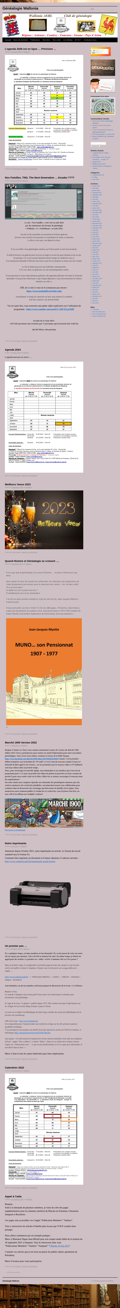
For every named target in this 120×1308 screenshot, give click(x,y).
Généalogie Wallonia (20, 8)
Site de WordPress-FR (99, 316)
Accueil (8, 40)
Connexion (96, 309)
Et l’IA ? (78, 40)
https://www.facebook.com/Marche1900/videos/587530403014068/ (31, 759)
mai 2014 (95, 301)
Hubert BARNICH (98, 136)
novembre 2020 (97, 212)
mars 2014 (96, 303)
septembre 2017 (97, 263)
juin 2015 (95, 290)
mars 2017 (96, 274)
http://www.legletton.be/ (28, 1021)
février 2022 (96, 201)
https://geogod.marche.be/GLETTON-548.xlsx (32, 1033)
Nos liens (46, 40)
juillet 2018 (96, 250)
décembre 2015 (97, 285)
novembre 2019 (97, 226)
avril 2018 (96, 254)
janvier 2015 (96, 294)
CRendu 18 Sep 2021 (59, 1246)
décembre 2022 (97, 192)
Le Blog (95, 177)
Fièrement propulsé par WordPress (103, 1281)
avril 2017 (96, 272)
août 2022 (95, 197)
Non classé (16, 169)
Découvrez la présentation (15, 830)
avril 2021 (96, 206)
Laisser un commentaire (29, 169)
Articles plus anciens (12, 1272)
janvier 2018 (96, 259)
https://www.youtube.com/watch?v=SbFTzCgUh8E (50, 309)
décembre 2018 (97, 243)
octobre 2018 (96, 245)
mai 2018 (95, 252)
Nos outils (57, 40)
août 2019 (95, 230)
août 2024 (95, 188)
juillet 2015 (96, 287)
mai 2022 (95, 199)
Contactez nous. (90, 40)
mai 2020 (95, 214)
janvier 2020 (96, 221)
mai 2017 (95, 270)
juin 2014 (95, 298)
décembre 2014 (97, 296)
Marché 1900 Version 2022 (21, 742)
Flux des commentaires (99, 314)
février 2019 (96, 239)
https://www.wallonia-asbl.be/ (16, 977)
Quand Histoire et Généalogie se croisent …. (32, 561)
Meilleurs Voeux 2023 (18, 484)
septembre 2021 (97, 203)
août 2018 (95, 248)
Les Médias (68, 40)
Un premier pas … (16, 945)
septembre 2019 (97, 228)
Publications (35, 40)
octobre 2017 (96, 261)
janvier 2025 (96, 186)
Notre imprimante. (16, 843)
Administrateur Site (98, 175)
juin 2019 (95, 232)
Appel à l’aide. (13, 1196)
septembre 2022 (97, 195)
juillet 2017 (96, 267)
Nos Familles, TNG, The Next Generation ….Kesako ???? (39, 177)
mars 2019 (96, 237)
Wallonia (27, 52)
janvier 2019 (96, 241)
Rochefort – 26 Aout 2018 (106, 134)
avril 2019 (96, 234)
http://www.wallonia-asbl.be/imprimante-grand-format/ (30, 861)
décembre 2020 (97, 210)
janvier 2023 (96, 190)
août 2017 (95, 265)
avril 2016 (96, 283)
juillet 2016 (96, 281)
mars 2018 (96, 256)
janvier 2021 (96, 208)
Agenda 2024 (13, 349)
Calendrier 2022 (14, 1067)
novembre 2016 (97, 278)
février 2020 (96, 219)
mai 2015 (95, 292)
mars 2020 (96, 217)
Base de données (20, 40)
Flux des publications (99, 312)
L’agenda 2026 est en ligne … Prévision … (30, 48)
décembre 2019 (97, 223)
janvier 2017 (96, 276)
